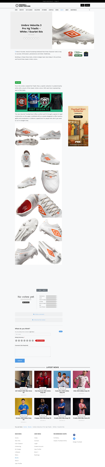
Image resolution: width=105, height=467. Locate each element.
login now (31, 331)
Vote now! (26, 302)
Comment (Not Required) (21, 345)
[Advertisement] (39, 70)
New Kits (23, 388)
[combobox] (89, 10)
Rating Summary (20, 337)
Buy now (18, 82)
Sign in (87, 5)
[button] (38, 452)
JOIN (82, 5)
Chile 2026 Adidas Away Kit (81, 391)
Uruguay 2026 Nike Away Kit (43, 418)
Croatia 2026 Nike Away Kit (62, 418)
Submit (20, 360)
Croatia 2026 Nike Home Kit (81, 418)
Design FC (57, 1)
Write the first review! (38, 319)
